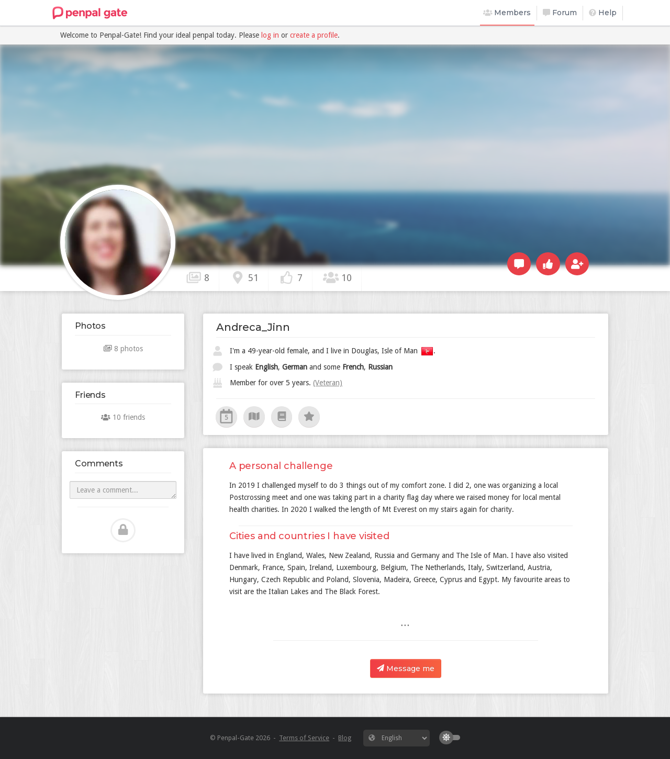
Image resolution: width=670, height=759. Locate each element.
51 (244, 277)
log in (270, 35)
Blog (344, 738)
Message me (405, 668)
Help (603, 12)
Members (507, 12)
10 (337, 277)
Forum (560, 12)
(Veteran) (327, 382)
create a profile (314, 35)
